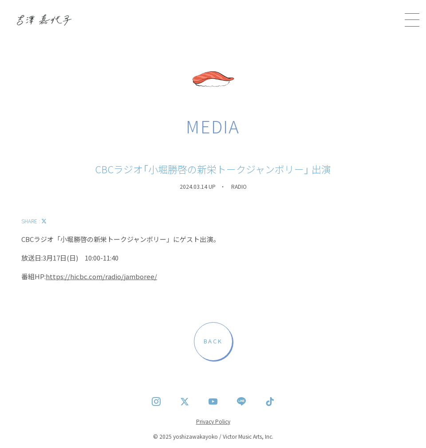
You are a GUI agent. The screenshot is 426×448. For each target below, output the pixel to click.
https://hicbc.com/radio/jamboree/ (101, 276)
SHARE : (34, 221)
